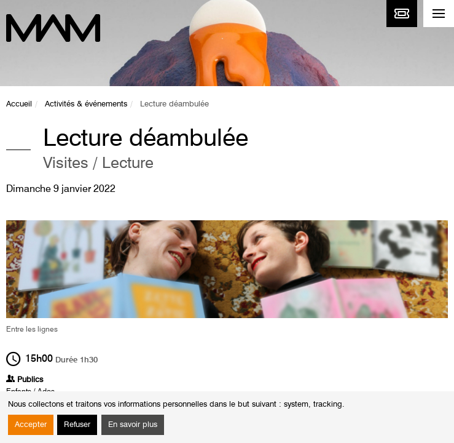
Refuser (77, 425)
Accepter (31, 425)
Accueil (19, 104)
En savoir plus (132, 425)
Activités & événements (86, 104)
